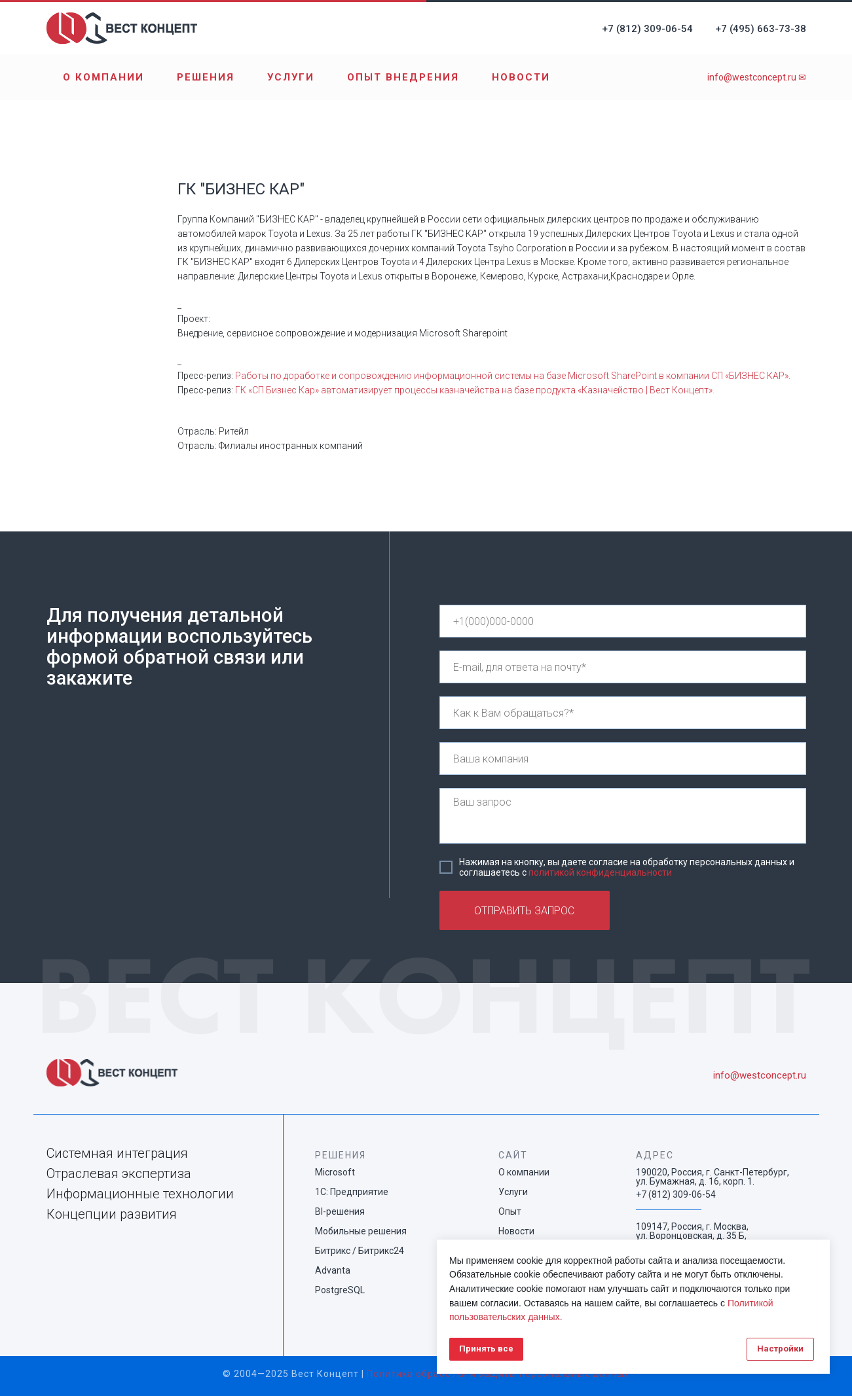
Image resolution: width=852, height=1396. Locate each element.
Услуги (290, 77)
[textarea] (622, 816)
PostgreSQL (340, 1290)
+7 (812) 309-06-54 (647, 29)
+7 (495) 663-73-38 (760, 29)
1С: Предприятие (351, 1192)
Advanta (332, 1270)
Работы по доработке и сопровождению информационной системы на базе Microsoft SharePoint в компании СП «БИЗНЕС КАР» (511, 375)
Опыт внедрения (403, 77)
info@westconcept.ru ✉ (756, 77)
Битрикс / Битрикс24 (359, 1250)
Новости (521, 77)
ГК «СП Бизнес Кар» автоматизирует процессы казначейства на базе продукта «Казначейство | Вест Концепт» (474, 390)
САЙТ (513, 1155)
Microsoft (335, 1172)
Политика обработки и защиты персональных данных (498, 1374)
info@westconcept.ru (759, 1075)
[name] (622, 712)
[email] (622, 667)
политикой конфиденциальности (600, 872)
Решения (205, 77)
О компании (103, 77)
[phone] (622, 621)
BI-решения (340, 1211)
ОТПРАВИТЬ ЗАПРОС (524, 910)
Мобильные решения (361, 1231)
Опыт (509, 1211)
